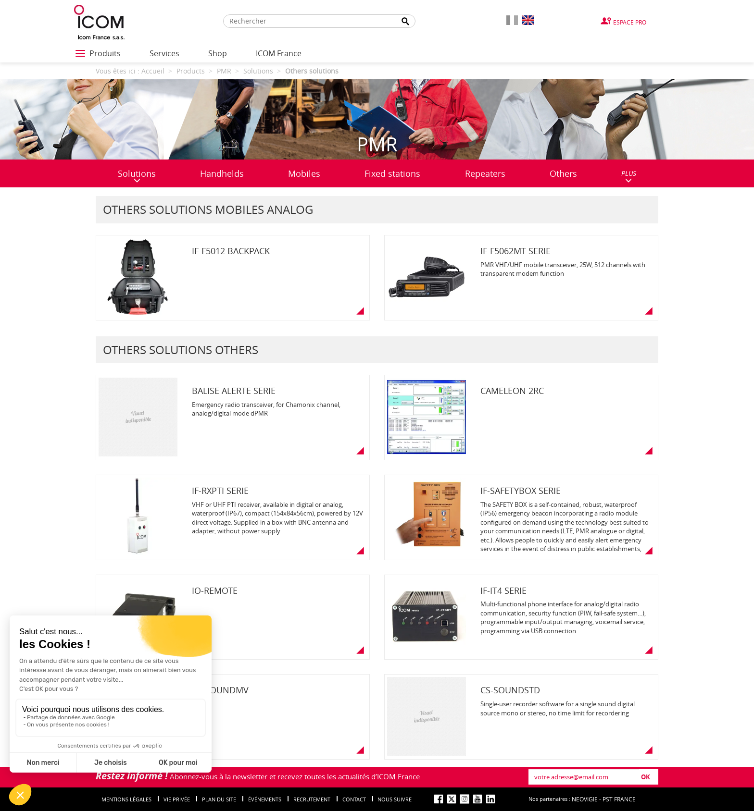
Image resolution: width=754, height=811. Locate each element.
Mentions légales (126, 799)
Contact (354, 799)
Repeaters (485, 173)
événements (264, 799)
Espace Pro (629, 22)
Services (164, 53)
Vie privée (176, 799)
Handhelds (222, 173)
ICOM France (279, 53)
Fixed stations (392, 173)
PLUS (628, 176)
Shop (217, 53)
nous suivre (394, 799)
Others (563, 173)
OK (645, 777)
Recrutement (311, 799)
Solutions (137, 176)
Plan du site (219, 799)
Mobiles (304, 173)
